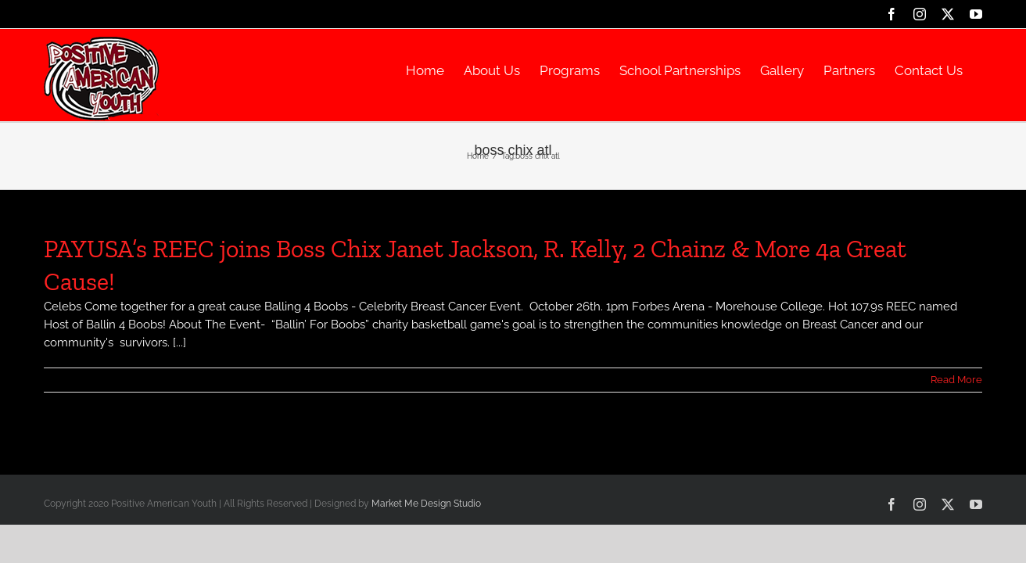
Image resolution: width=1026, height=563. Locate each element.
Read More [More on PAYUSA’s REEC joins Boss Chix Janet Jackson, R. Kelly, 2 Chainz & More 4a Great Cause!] (956, 379)
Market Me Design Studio (426, 503)
